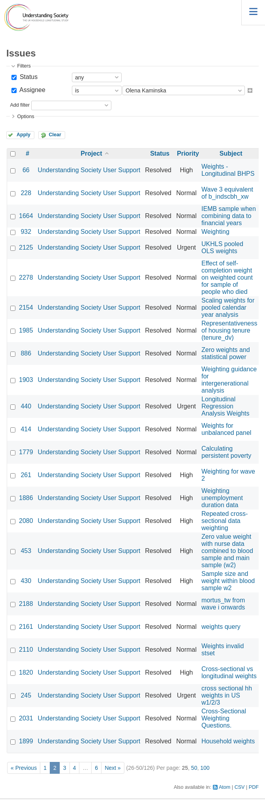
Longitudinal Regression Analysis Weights (225, 406)
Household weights (228, 741)
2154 (26, 307)
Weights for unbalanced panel (226, 429)
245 (26, 695)
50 (194, 768)
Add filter (20, 105)
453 (26, 550)
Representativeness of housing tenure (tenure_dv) (229, 330)
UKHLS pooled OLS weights (222, 247)
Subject (231, 153)
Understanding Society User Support (89, 170)
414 (26, 429)
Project (91, 153)
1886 (26, 498)
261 (26, 475)
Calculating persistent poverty (226, 452)
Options (25, 116)
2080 (26, 520)
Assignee (31, 90)
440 (26, 406)
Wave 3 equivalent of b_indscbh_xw (227, 193)
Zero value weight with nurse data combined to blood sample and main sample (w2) (227, 550)
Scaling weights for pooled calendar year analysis (227, 307)
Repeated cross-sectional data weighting (224, 520)
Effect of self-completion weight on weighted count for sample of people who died (227, 277)
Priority (188, 153)
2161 (26, 626)
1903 (26, 379)
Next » (112, 768)
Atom (224, 787)
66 (26, 170)
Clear (55, 134)
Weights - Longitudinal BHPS (227, 170)
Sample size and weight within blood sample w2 (228, 580)
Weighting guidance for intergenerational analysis (229, 380)
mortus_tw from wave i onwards (223, 604)
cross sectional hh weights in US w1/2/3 (226, 695)
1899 (26, 741)
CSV (240, 787)
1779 (26, 452)
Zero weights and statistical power (225, 353)
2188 (26, 603)
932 (26, 231)
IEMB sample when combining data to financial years (228, 215)
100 (204, 768)
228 (26, 193)
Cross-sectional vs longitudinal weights (229, 672)
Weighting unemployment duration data (222, 497)
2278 (26, 277)
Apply (23, 134)
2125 (26, 247)
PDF (254, 787)
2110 (26, 649)
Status (28, 76)
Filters (23, 66)
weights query (221, 626)
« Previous (24, 768)
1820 (26, 672)
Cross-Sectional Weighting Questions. (223, 718)
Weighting (215, 231)
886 (26, 353)
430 (26, 580)
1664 (26, 216)
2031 (26, 718)
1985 (26, 330)
